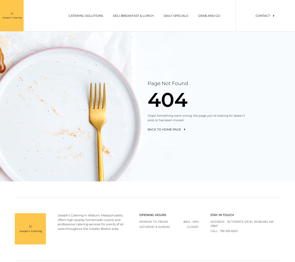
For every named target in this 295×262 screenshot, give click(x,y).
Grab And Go (209, 16)
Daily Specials (176, 16)
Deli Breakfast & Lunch (133, 16)
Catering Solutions (86, 16)
